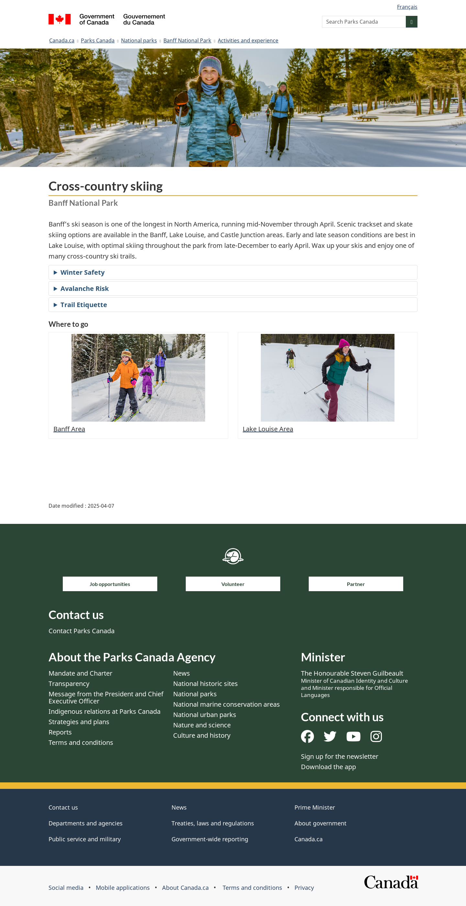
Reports (60, 732)
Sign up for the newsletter (339, 756)
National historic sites (205, 683)
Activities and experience (248, 40)
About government (320, 823)
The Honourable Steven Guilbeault (354, 684)
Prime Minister (314, 807)
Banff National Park (187, 40)
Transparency (69, 683)
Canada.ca (61, 40)
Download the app (328, 766)
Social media (66, 887)
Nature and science (202, 725)
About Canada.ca (185, 887)
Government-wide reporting (210, 839)
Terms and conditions (81, 742)
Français (407, 6)
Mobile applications (123, 887)
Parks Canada (98, 40)
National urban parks (204, 714)
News (181, 673)
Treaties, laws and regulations (213, 823)
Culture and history (201, 735)
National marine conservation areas (226, 704)
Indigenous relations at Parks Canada (105, 711)
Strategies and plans (79, 721)
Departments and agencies (86, 823)
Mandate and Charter (80, 673)
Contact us (63, 807)
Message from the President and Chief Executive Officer (106, 697)
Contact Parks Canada (82, 630)
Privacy (304, 887)
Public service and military (85, 839)
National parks (139, 40)
